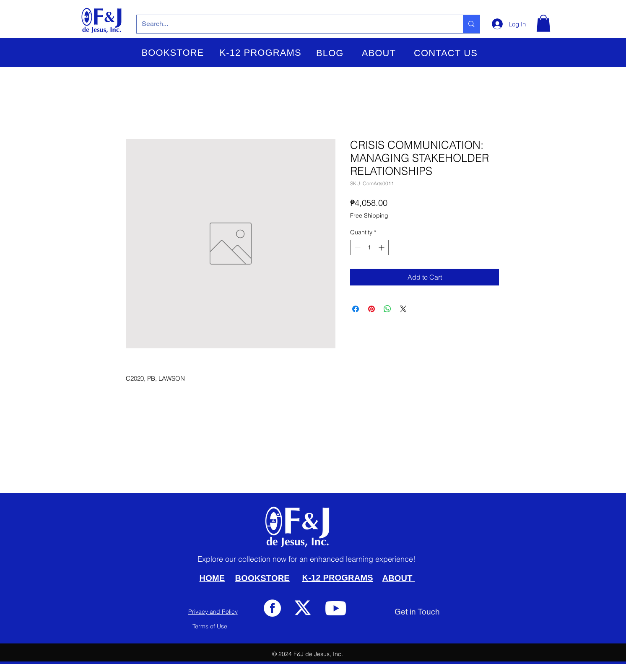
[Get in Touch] (417, 611)
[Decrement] (356, 247)
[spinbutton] (369, 247)
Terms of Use (209, 626)
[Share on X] (403, 309)
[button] (173, 52)
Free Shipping (369, 215)
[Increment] (382, 247)
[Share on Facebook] (356, 309)
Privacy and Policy (213, 611)
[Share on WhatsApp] (387, 309)
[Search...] (294, 24)
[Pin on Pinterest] (371, 309)
